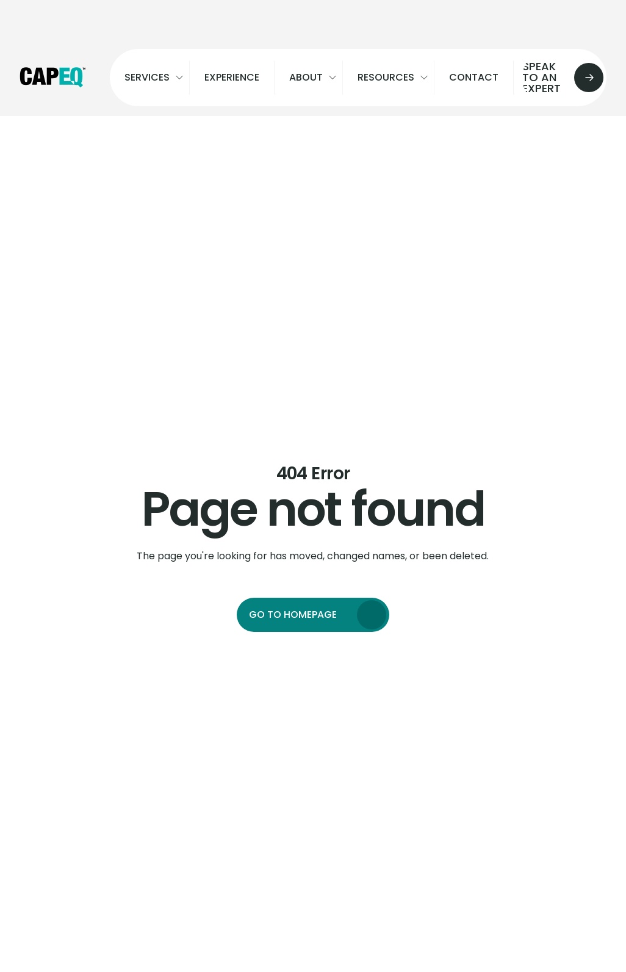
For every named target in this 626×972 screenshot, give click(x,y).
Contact (473, 77)
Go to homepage (293, 615)
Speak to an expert (558, 77)
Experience (231, 77)
